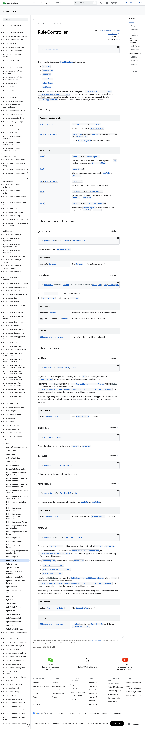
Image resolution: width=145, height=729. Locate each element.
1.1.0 (118, 37)
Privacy (54, 697)
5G (53, 701)
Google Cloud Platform (98, 714)
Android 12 (93, 701)
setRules (47, 75)
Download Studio (114, 698)
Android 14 (93, 693)
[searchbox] (15, 19)
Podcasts (36, 704)
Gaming (55, 682)
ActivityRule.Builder (52, 573)
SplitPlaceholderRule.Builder (56, 569)
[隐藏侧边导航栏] (27, 725)
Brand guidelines (54, 723)
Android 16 (93, 686)
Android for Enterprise (41, 686)
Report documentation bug (133, 687)
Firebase (82, 714)
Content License (96, 641)
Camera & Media (58, 693)
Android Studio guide (115, 687)
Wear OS (73, 688)
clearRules (48, 83)
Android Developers (44, 24)
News (35, 697)
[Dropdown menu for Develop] (50, 2)
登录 (140, 3)
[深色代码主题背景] (118, 46)
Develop (56, 24)
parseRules (48, 79)
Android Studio (129, 3)
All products (116, 714)
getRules (47, 87)
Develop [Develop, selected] (44, 3)
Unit (42, 157)
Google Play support (133, 692)
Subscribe (117, 723)
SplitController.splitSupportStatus (87, 384)
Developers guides (114, 691)
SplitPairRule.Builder (53, 565)
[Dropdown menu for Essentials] (35, 2)
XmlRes (80, 136)
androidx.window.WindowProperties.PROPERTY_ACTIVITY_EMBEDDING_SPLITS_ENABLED (75, 389)
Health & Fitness (57, 690)
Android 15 (93, 690)
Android (36, 682)
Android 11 (93, 704)
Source (35, 693)
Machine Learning (58, 686)
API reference (9, 11)
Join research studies (133, 695)
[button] (15, 25)
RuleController (52, 49)
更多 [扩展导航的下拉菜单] (57, 3)
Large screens (75, 685)
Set (41, 134)
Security (36, 690)
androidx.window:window (111, 31)
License (43, 723)
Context (96, 124)
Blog (34, 701)
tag (114, 161)
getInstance (78, 124)
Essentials (28, 3)
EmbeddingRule (66, 62)
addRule (46, 66)
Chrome (72, 714)
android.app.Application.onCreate (54, 94)
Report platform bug (133, 682)
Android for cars (76, 696)
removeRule (48, 71)
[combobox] (85, 3)
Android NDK (112, 702)
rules (76, 624)
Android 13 (93, 697)
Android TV (74, 699)
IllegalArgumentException (51, 337)
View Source (112, 34)
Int (85, 136)
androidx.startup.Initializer (98, 91)
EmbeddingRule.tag (81, 626)
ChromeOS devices (77, 692)
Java (118, 39)
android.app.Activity (48, 100)
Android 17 (93, 682)
